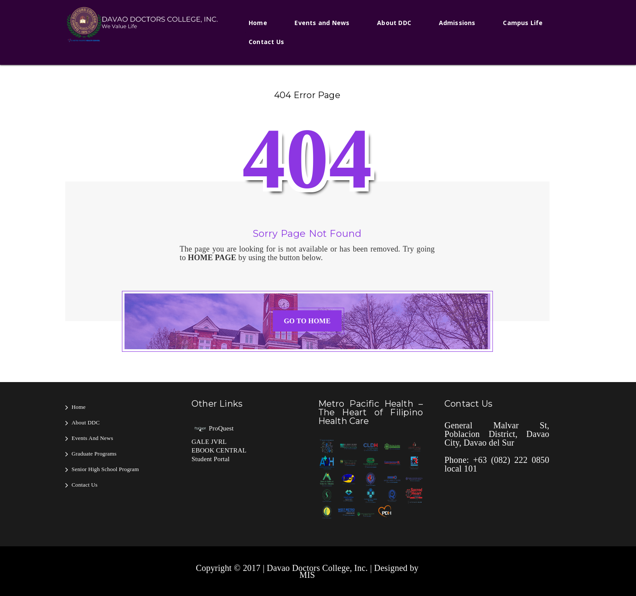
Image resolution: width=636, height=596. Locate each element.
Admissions (457, 23)
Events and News (321, 23)
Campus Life (523, 23)
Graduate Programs (94, 453)
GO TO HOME (307, 321)
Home (258, 23)
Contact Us (266, 42)
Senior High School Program (105, 469)
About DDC (394, 23)
